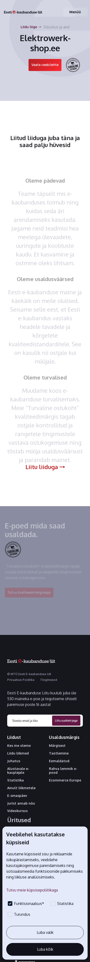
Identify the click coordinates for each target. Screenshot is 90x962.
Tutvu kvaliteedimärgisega (29, 594)
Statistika (15, 780)
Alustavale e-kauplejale (18, 771)
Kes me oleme (19, 746)
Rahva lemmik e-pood (63, 771)
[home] (23, 12)
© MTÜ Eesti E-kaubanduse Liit (29, 674)
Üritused (19, 820)
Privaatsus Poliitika (20, 680)
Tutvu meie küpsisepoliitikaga (32, 890)
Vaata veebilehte (45, 64)
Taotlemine (59, 753)
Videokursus (17, 811)
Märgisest (57, 746)
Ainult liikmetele (21, 788)
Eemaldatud (59, 761)
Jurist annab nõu (21, 803)
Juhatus (13, 761)
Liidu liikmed (18, 753)
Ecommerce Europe (65, 780)
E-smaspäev (17, 796)
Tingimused (48, 680)
